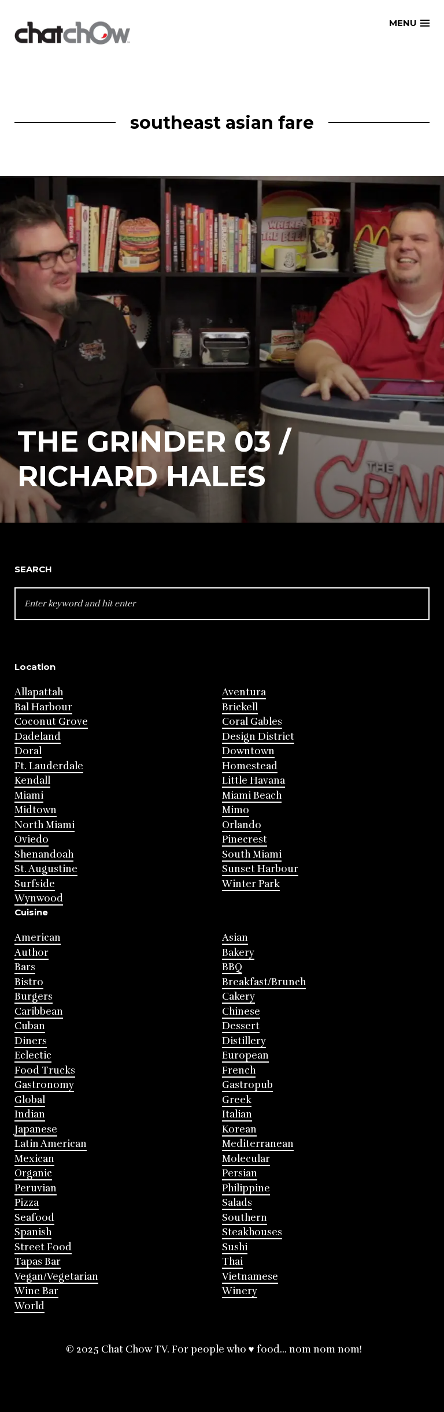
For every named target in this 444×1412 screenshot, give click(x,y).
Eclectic (32, 1055)
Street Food (43, 1247)
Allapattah (38, 692)
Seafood (34, 1218)
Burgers (33, 996)
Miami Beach (252, 795)
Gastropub (247, 1085)
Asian (235, 938)
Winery (239, 1291)
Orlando (241, 825)
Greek (236, 1100)
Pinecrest (244, 839)
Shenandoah (43, 854)
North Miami (44, 825)
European (245, 1055)
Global (29, 1100)
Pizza (26, 1203)
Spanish (32, 1232)
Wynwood (38, 898)
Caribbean (38, 1011)
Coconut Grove (51, 722)
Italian (237, 1114)
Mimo (235, 810)
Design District (258, 737)
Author (31, 953)
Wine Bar (36, 1291)
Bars (24, 967)
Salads (237, 1203)
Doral (28, 751)
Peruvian (35, 1188)
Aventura (244, 692)
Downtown (248, 751)
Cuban (29, 1026)
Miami (28, 795)
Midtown (35, 810)
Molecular (246, 1159)
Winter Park (251, 884)
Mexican (34, 1159)
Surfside (34, 884)
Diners (30, 1041)
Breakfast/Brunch (264, 982)
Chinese (241, 1011)
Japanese (35, 1129)
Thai (232, 1261)
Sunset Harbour (260, 869)
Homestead (250, 766)
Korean (239, 1129)
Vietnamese (250, 1277)
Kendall (32, 780)
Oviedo (31, 839)
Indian (29, 1114)
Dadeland (37, 737)
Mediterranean (258, 1144)
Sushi (234, 1247)
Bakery (238, 953)
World (29, 1306)
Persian (239, 1173)
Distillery (244, 1041)
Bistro (28, 982)
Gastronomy (44, 1085)
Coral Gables (252, 722)
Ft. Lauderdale (48, 766)
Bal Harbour (43, 707)
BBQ (232, 967)
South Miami (252, 854)
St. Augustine (45, 869)
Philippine (246, 1188)
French (239, 1070)
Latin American (50, 1144)
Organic (33, 1173)
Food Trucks (44, 1070)
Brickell (240, 707)
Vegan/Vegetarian (56, 1277)
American (37, 938)
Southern (244, 1218)
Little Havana (253, 780)
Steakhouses (252, 1232)
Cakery (238, 996)
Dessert (241, 1026)
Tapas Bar (37, 1261)
